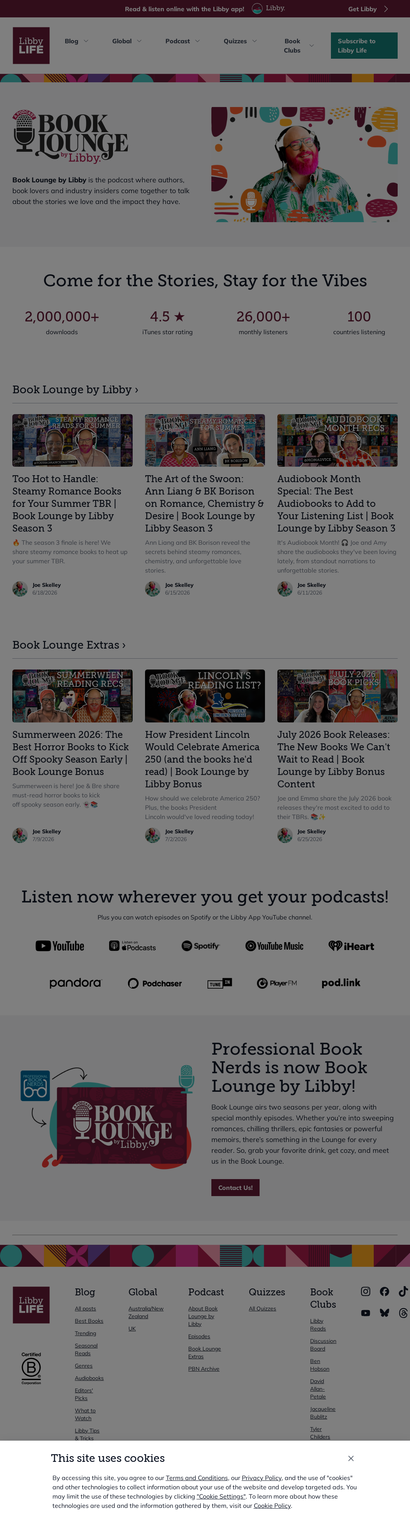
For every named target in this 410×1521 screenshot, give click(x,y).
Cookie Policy (272, 1505)
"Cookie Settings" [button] (221, 1496)
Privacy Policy (262, 1478)
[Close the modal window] (351, 1458)
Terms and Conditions (197, 1478)
